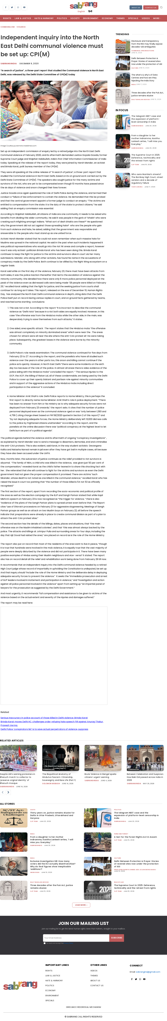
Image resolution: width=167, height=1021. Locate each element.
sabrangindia (137, 126)
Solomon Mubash (51, 783)
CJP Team (135, 165)
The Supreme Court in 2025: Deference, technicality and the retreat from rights (145, 158)
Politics (119, 128)
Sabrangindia (9, 63)
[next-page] (8, 792)
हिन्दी (90, 11)
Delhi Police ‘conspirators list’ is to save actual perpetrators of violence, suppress (44, 729)
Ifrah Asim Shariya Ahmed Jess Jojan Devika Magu (135, 870)
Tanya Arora (137, 187)
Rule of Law (121, 167)
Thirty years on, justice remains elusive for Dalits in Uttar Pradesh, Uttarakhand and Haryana (52, 815)
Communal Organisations (142, 50)
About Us (136, 7)
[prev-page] (2, 792)
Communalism (7, 27)
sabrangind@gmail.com (148, 971)
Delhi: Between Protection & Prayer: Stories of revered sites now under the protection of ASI (146, 61)
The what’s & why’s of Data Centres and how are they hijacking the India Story (144, 77)
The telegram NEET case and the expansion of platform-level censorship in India (146, 119)
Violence (21, 27)
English (81, 11)
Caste (32, 810)
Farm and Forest (121, 834)
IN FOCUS (122, 110)
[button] (161, 7)
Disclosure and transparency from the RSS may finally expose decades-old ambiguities (146, 44)
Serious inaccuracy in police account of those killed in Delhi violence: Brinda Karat (44, 717)
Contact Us (150, 7)
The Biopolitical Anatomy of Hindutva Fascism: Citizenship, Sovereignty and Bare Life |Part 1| (59, 777)
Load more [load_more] (81, 905)
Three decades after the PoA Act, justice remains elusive (147, 94)
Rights (119, 186)
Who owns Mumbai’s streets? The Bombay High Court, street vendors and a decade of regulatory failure (147, 178)
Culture (134, 68)
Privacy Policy (68, 943)
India (133, 84)
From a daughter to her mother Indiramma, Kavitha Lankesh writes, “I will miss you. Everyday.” (146, 140)
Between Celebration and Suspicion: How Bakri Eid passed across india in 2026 (145, 777)
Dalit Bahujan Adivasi (140, 99)
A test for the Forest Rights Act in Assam (135, 837)
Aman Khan (34, 872)
